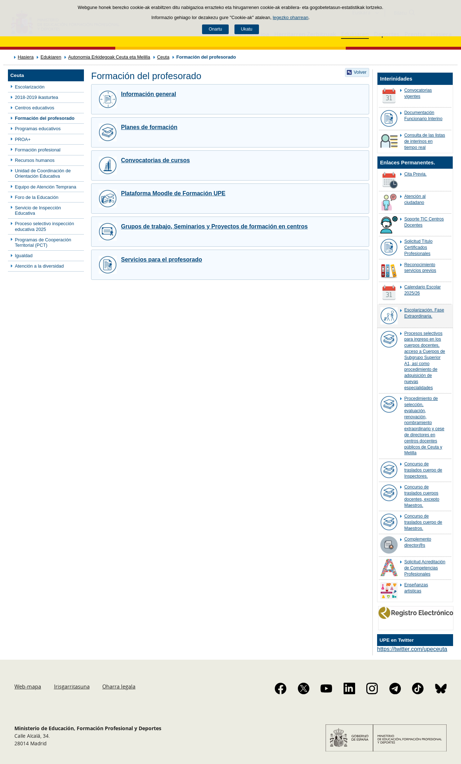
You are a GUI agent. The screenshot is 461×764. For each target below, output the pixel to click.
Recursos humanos (34, 160)
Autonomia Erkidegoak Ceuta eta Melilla (109, 57)
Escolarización (30, 87)
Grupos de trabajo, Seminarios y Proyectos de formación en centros (214, 226)
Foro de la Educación (36, 197)
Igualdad (23, 255)
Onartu (215, 29)
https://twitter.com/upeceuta (412, 649)
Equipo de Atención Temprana (45, 187)
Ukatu (246, 29)
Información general (148, 94)
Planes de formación (149, 127)
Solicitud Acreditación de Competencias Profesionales (424, 568)
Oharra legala (118, 686)
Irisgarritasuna (72, 686)
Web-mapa (27, 686)
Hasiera (25, 57)
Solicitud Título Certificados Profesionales (418, 247)
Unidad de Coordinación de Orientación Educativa (43, 173)
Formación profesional (38, 150)
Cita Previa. (415, 174)
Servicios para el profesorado (161, 259)
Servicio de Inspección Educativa (38, 210)
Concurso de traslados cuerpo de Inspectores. (423, 470)
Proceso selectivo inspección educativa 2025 (44, 226)
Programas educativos (38, 128)
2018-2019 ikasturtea (36, 97)
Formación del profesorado (45, 118)
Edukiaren (50, 57)
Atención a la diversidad (39, 266)
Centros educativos (34, 107)
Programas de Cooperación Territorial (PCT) (43, 242)
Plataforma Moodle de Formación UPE (173, 193)
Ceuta (163, 57)
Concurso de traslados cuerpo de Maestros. (423, 522)
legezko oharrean (290, 17)
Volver (360, 72)
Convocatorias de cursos (155, 160)
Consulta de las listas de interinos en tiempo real (424, 141)
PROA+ (23, 139)
